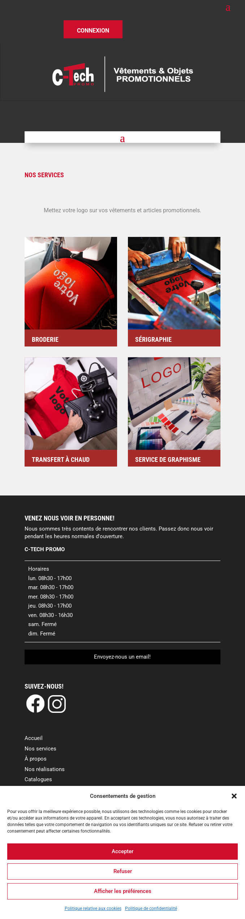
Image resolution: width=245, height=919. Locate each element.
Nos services (40, 748)
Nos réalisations (45, 769)
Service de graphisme (168, 459)
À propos (36, 759)
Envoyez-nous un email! (122, 657)
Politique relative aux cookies (93, 908)
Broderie (45, 339)
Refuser (122, 871)
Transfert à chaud (61, 459)
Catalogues (38, 779)
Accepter (122, 851)
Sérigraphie (153, 339)
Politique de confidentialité (151, 908)
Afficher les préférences (122, 891)
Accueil (34, 738)
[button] (234, 796)
